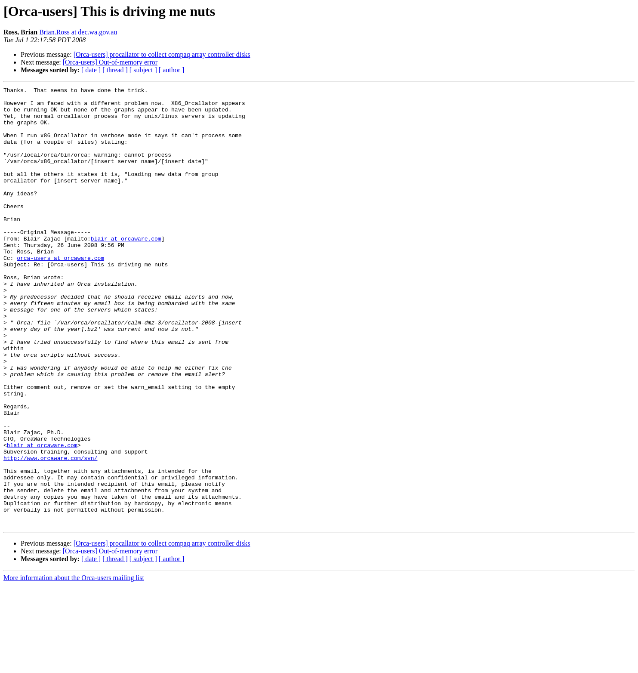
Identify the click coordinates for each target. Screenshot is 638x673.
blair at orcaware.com (126, 269)
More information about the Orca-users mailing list (73, 665)
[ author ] (172, 70)
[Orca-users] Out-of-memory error (110, 62)
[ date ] (91, 70)
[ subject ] (143, 70)
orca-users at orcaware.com (60, 292)
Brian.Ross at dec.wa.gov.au (78, 32)
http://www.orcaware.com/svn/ (50, 533)
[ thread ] (115, 70)
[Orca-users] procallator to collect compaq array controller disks (162, 54)
